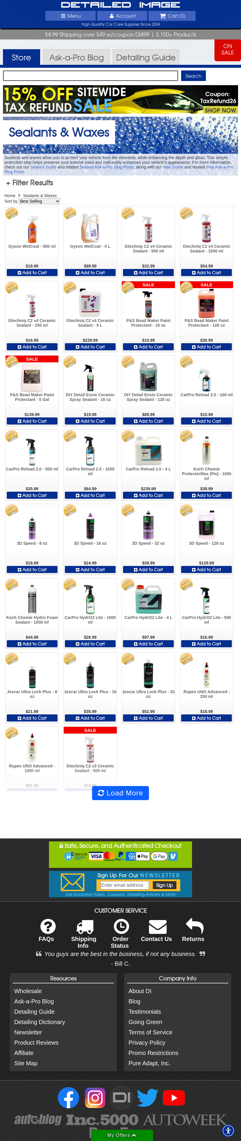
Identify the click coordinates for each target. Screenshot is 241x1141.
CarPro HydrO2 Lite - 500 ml (206, 620)
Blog (134, 1001)
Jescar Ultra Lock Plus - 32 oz (148, 694)
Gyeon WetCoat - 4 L (90, 246)
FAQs (47, 934)
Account (121, 15)
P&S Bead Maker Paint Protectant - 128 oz (207, 323)
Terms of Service (151, 1032)
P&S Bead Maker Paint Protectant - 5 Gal (32, 397)
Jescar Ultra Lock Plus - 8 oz (32, 694)
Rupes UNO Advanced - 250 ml (206, 694)
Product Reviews (36, 1042)
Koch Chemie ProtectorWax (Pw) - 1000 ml (207, 474)
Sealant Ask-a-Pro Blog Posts (107, 167)
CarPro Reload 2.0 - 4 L (148, 469)
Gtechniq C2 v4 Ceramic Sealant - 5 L (90, 323)
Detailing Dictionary (39, 1022)
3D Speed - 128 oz (206, 543)
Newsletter (28, 1032)
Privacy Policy (147, 1042)
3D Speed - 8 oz (32, 543)
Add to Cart (32, 272)
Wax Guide (173, 167)
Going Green (146, 1022)
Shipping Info (83, 937)
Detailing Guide (34, 1011)
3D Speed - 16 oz (90, 543)
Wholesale (28, 991)
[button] (228, 1130)
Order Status (120, 937)
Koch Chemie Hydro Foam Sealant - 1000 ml (32, 620)
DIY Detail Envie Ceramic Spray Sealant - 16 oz (90, 397)
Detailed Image (120, 5)
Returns (193, 934)
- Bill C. (120, 963)
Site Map (25, 1063)
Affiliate (23, 1053)
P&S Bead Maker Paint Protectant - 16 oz (148, 323)
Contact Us (156, 934)
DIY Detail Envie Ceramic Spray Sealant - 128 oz (148, 397)
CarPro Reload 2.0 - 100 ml (207, 394)
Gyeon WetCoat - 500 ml (32, 246)
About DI (140, 991)
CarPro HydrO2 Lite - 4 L (148, 617)
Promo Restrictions (153, 1053)
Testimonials (145, 1011)
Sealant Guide (43, 167)
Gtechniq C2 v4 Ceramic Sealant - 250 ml (32, 323)
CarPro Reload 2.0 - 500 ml (32, 469)
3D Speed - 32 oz (148, 543)
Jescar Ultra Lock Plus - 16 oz (90, 694)
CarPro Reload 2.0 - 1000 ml (90, 471)
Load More (120, 793)
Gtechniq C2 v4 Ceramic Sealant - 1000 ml (206, 248)
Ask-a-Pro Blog (34, 1001)
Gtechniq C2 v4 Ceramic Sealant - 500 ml (148, 248)
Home (9, 195)
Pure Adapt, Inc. (149, 1063)
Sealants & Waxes (40, 195)
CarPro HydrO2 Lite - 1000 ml (90, 620)
